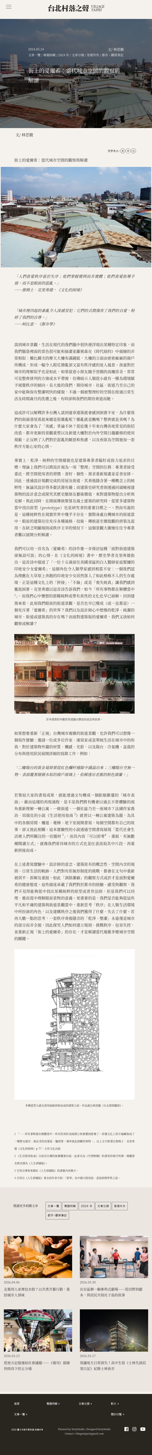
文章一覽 (53, 1206)
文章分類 (103, 1206)
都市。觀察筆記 (57, 1215)
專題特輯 (70, 1206)
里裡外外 (120, 1206)
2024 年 (86, 1206)
